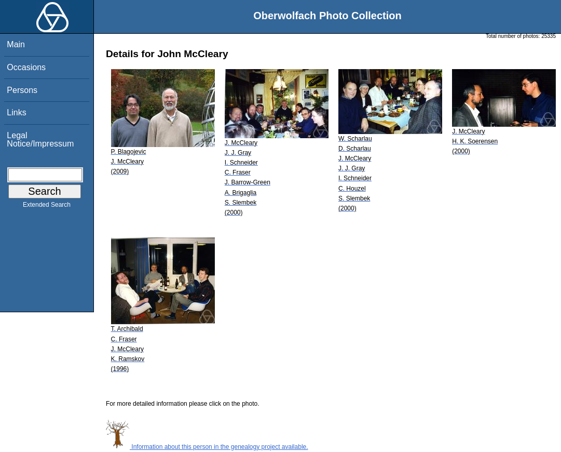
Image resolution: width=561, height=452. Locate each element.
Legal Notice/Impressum (40, 139)
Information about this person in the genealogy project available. (207, 446)
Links (16, 112)
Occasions (26, 67)
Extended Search (47, 207)
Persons (22, 90)
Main (16, 44)
